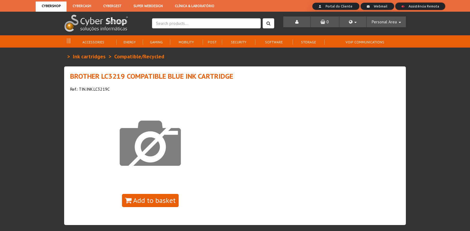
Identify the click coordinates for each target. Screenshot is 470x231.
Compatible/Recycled (139, 56)
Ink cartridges (89, 56)
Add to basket (150, 200)
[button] (353, 21)
